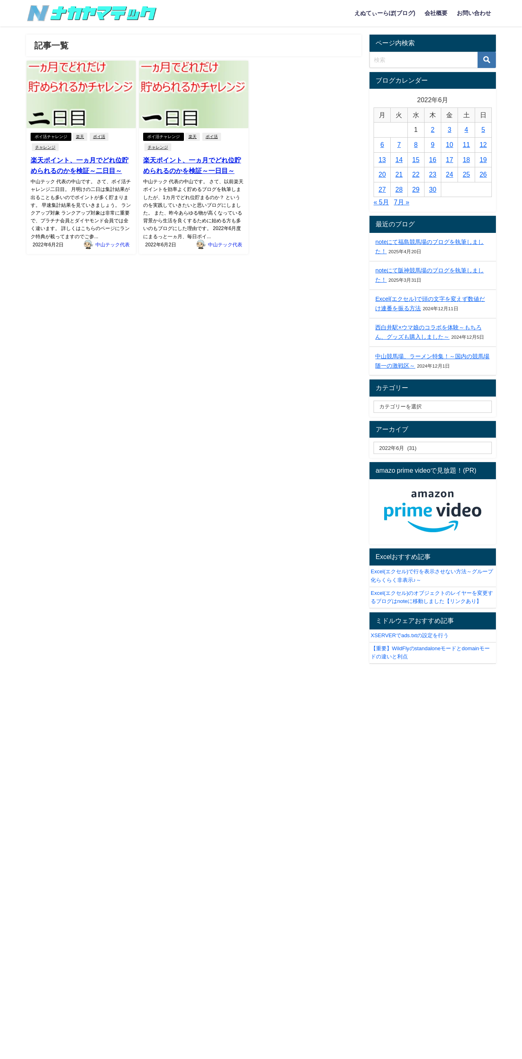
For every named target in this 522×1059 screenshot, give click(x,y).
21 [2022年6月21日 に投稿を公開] (399, 174)
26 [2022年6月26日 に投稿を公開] (483, 174)
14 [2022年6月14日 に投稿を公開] (399, 159)
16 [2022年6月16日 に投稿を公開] (432, 159)
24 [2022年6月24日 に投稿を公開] (449, 174)
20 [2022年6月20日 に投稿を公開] (382, 174)
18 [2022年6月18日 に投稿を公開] (466, 159)
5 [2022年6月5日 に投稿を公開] (483, 129)
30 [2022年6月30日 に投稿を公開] (432, 189)
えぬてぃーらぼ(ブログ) (385, 13)
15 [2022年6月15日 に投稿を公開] (416, 159)
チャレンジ (45, 147)
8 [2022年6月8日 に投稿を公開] (416, 144)
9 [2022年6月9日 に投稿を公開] (433, 144)
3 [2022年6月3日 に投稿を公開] (449, 129)
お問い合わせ (474, 13)
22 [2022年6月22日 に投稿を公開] (416, 174)
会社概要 (436, 13)
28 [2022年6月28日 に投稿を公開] (399, 189)
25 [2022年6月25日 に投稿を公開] (466, 174)
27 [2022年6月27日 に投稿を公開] (382, 189)
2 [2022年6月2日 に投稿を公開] (433, 129)
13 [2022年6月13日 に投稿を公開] (382, 159)
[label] (433, 448)
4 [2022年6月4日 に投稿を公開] (466, 129)
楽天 (80, 136)
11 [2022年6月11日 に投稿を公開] (466, 144)
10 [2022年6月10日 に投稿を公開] (449, 144)
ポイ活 (99, 136)
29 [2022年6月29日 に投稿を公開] (416, 189)
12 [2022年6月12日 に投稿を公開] (483, 144)
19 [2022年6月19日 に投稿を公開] (483, 159)
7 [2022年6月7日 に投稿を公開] (399, 144)
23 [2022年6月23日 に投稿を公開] (432, 174)
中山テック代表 (112, 244)
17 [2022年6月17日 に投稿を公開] (449, 159)
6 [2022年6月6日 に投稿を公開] (382, 144)
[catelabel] (433, 407)
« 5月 (381, 202)
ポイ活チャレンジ (51, 136)
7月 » (401, 202)
